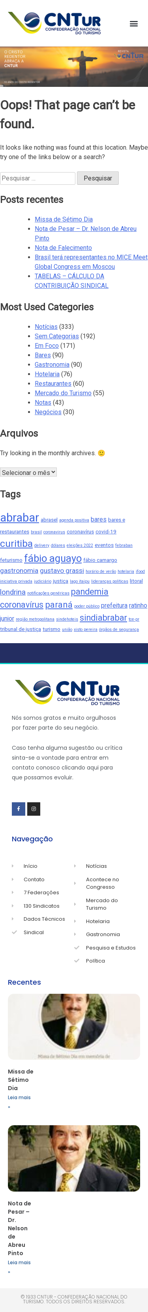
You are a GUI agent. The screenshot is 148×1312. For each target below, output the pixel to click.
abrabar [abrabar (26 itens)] (19, 517)
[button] (133, 23)
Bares (43, 355)
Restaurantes (53, 383)
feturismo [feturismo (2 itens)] (11, 560)
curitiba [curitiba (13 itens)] (16, 543)
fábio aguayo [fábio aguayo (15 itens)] (53, 558)
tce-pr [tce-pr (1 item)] (134, 619)
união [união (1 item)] (67, 629)
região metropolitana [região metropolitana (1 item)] (35, 619)
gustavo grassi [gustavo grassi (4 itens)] (62, 570)
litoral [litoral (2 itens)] (136, 581)
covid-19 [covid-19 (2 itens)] (106, 531)
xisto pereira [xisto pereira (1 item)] (85, 629)
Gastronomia (52, 364)
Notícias (46, 326)
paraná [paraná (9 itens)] (59, 604)
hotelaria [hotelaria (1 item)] (126, 571)
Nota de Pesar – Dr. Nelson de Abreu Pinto (19, 1228)
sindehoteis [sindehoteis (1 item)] (67, 619)
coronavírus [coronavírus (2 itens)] (80, 531)
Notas (43, 402)
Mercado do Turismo (63, 393)
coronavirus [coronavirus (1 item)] (54, 532)
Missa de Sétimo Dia (64, 219)
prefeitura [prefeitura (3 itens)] (114, 605)
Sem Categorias (57, 336)
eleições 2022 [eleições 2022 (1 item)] (80, 545)
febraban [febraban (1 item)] (124, 545)
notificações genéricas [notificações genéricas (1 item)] (48, 593)
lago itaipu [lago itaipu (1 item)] (80, 581)
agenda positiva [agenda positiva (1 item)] (74, 520)
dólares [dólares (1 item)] (58, 545)
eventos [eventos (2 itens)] (104, 545)
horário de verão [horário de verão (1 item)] (101, 571)
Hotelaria (47, 374)
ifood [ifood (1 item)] (140, 571)
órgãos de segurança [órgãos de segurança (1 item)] (119, 629)
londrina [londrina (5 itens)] (13, 592)
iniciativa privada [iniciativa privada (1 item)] (16, 581)
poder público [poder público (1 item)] (86, 606)
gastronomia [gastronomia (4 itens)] (19, 570)
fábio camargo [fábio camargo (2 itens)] (100, 560)
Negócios (48, 412)
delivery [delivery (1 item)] (41, 545)
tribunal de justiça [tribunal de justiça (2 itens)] (20, 629)
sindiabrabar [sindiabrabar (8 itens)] (103, 618)
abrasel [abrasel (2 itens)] (49, 519)
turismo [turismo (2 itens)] (51, 629)
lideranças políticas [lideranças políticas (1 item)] (109, 581)
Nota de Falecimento (63, 248)
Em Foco (47, 345)
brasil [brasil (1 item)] (36, 532)
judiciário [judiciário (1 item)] (42, 581)
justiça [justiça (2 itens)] (60, 581)
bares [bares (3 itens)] (99, 519)
